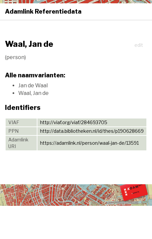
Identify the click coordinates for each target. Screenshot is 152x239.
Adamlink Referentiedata (43, 11)
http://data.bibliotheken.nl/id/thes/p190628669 (92, 131)
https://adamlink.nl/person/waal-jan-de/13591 (89, 143)
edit (138, 45)
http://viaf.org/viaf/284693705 (73, 122)
